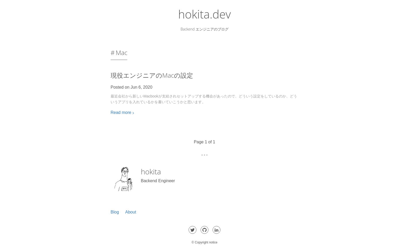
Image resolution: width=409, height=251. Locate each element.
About (130, 212)
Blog (115, 212)
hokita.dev (204, 14)
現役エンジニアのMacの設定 (152, 75)
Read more (121, 112)
